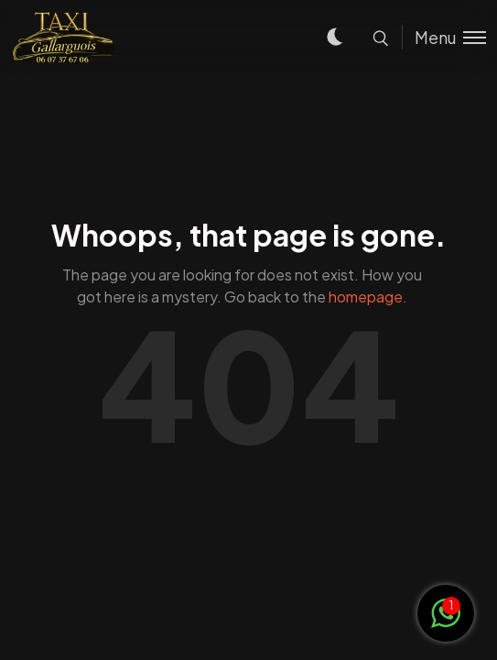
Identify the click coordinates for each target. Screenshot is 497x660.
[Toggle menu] (444, 37)
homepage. (368, 296)
